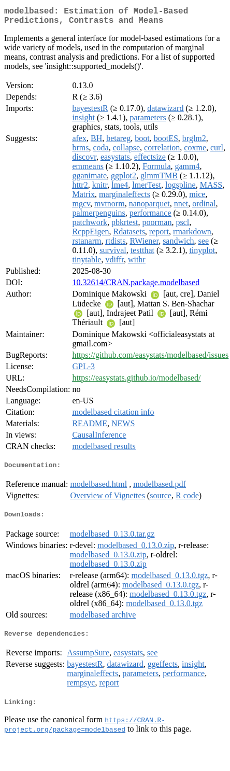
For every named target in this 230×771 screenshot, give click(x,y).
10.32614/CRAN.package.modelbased (135, 286)
